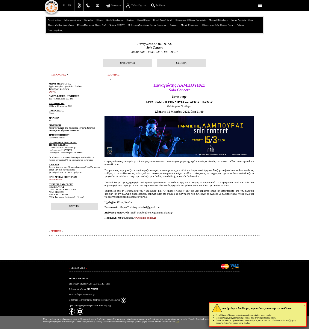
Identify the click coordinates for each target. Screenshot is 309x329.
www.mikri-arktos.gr (145, 217)
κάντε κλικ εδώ (55, 179)
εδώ (177, 321)
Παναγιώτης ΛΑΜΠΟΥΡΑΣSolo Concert (154, 45)
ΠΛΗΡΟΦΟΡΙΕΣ (127, 63)
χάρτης (52, 91)
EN (69, 5)
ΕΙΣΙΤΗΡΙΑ (181, 63)
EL (64, 5)
